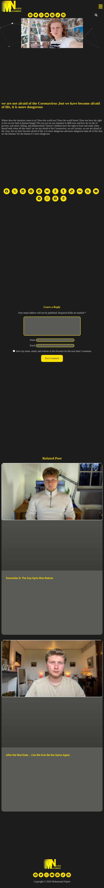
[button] (100, 7)
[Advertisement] (52, 70)
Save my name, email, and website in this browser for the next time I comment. (54, 354)
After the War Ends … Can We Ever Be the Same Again (38, 758)
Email (32, 349)
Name (32, 343)
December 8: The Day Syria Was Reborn (29, 581)
